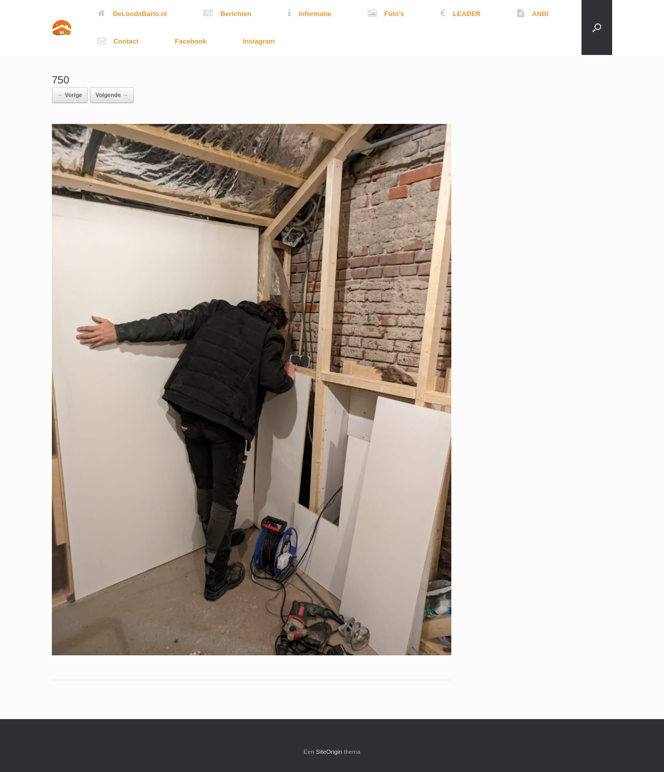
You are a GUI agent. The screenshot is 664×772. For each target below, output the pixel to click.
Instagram (259, 41)
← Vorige (70, 95)
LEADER (460, 14)
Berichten (227, 14)
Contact (118, 41)
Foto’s (386, 14)
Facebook (190, 41)
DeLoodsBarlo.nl (132, 14)
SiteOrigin (329, 752)
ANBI (533, 14)
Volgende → (111, 95)
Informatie (309, 14)
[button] (597, 27)
